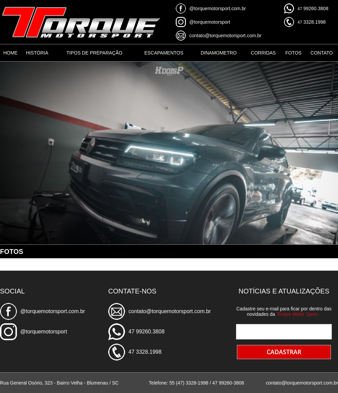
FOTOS (293, 53)
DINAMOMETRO (219, 53)
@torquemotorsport (209, 22)
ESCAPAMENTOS (163, 53)
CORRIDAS (263, 53)
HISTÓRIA (37, 53)
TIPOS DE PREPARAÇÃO (94, 53)
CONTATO (322, 53)
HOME (10, 53)
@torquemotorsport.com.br (217, 8)
